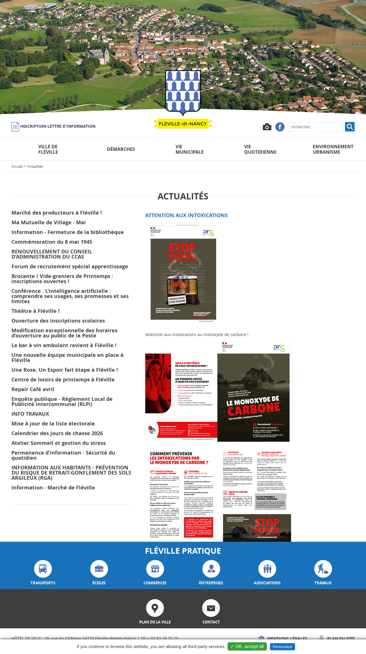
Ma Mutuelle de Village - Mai (48, 222)
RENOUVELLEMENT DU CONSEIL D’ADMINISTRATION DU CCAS (51, 254)
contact (211, 612)
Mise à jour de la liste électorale (53, 423)
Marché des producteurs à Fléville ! (56, 212)
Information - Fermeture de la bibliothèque (67, 232)
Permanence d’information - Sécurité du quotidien (63, 455)
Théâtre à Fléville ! (35, 311)
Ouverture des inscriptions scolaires (58, 320)
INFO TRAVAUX (30, 413)
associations (267, 572)
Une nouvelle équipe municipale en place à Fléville (67, 357)
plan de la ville (155, 612)
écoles (99, 572)
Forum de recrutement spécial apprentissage (69, 266)
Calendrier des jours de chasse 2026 (57, 433)
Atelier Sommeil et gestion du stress (58, 443)
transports (43, 572)
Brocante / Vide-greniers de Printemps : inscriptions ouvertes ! (62, 279)
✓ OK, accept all (247, 646)
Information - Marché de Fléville (53, 487)
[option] (183, 57)
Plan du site (336, 638)
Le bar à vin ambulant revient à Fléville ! (63, 345)
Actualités (35, 166)
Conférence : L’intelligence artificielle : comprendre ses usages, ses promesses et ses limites (70, 296)
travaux (323, 572)
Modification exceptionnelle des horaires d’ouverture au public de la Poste (64, 333)
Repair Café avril (32, 389)
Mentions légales (282, 638)
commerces (155, 572)
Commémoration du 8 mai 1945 (51, 241)
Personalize (282, 647)
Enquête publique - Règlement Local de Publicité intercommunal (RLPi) (62, 401)
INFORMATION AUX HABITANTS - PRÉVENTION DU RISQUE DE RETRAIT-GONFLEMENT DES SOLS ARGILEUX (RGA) (71, 472)
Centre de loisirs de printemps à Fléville (63, 379)
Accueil (17, 166)
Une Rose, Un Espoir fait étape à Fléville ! (64, 369)
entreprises (211, 572)
